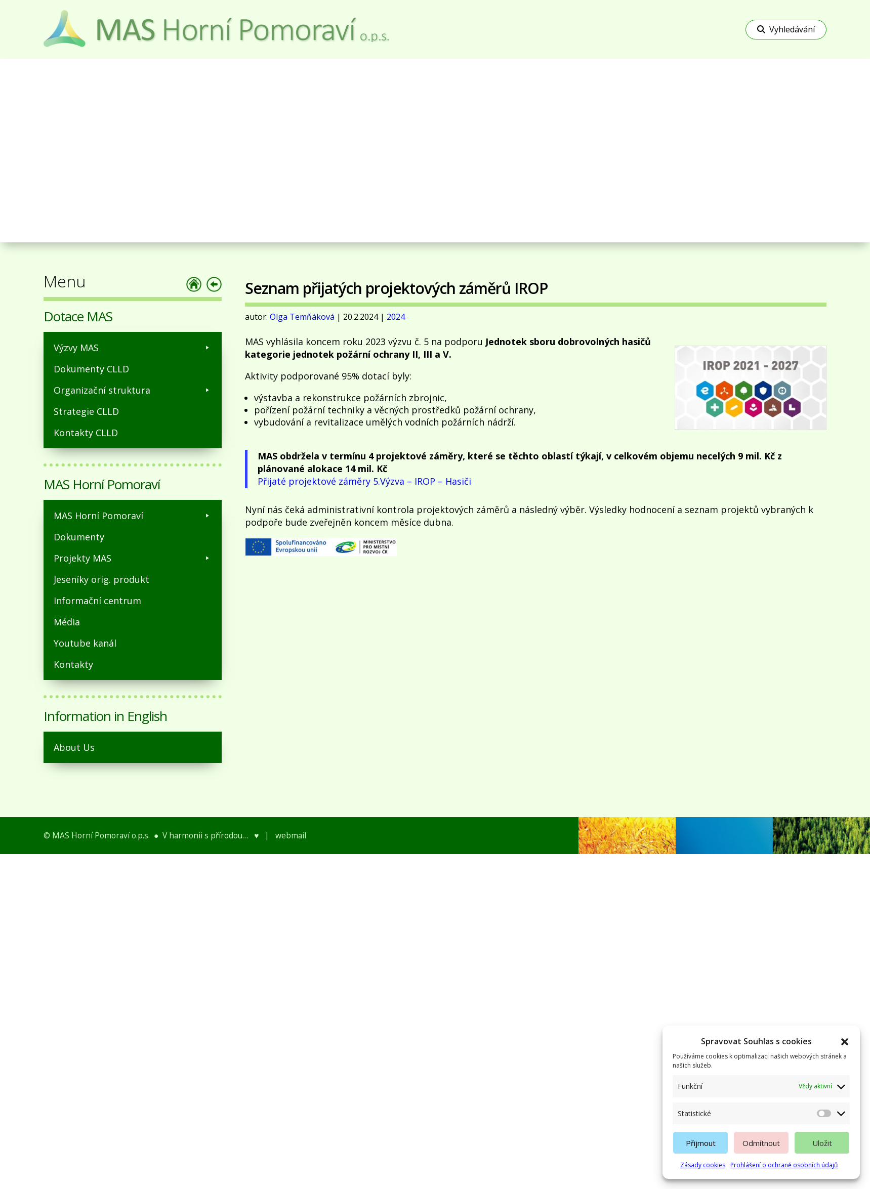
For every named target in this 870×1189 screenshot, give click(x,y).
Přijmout (701, 1143)
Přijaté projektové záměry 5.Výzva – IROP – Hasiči (364, 481)
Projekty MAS (133, 558)
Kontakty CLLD (86, 433)
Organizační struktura (133, 390)
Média (67, 622)
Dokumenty (79, 537)
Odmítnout (761, 1143)
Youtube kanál (85, 643)
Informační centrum (97, 600)
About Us (74, 747)
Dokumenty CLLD (91, 369)
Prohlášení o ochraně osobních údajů (784, 1165)
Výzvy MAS (133, 347)
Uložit (822, 1143)
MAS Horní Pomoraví (133, 515)
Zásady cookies (702, 1165)
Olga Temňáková (302, 316)
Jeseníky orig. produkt (101, 579)
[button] (845, 1042)
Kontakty (73, 664)
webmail (290, 835)
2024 (396, 316)
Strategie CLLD (86, 411)
